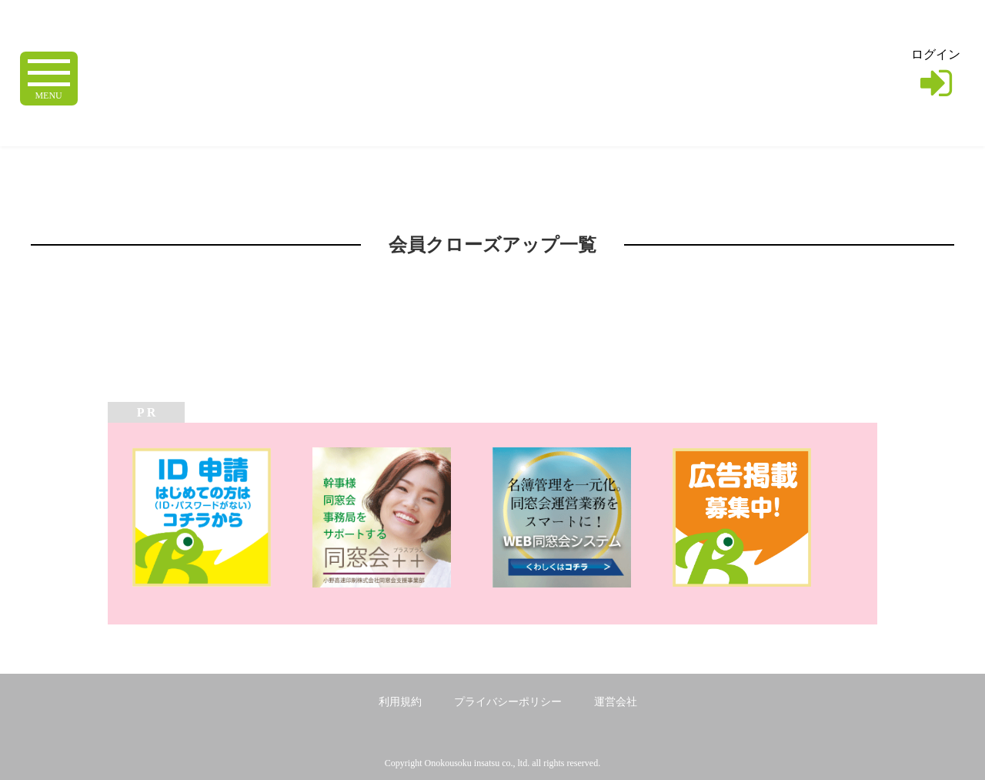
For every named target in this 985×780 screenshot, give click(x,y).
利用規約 (400, 702)
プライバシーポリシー (508, 702)
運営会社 (615, 702)
